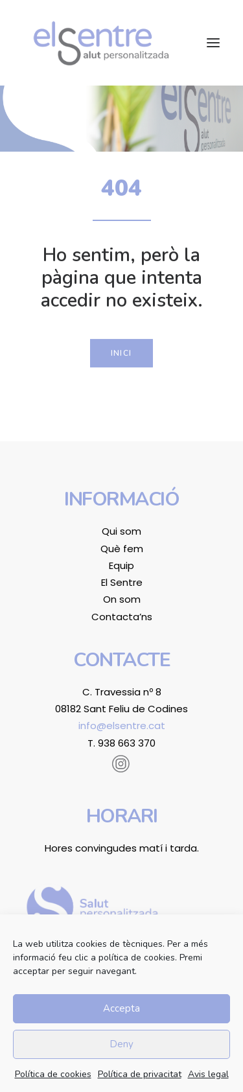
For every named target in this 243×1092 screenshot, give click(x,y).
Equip (121, 565)
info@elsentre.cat (121, 725)
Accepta (121, 1008)
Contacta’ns (121, 616)
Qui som (121, 531)
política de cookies (136, 957)
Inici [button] (121, 353)
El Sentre (122, 582)
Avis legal (208, 1074)
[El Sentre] (101, 42)
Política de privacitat (139, 1074)
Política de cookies (53, 1074)
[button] (213, 43)
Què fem (121, 548)
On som (122, 599)
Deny (121, 1044)
